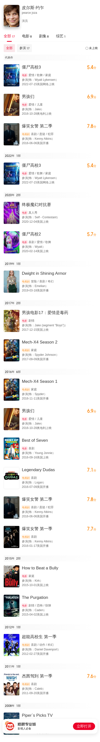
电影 (24, 75)
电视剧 (25, 134)
